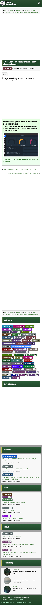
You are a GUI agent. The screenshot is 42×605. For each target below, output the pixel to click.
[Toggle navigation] (39, 3)
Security (7, 369)
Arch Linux (17, 329)
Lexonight (16, 569)
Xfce (16, 377)
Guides (7, 68)
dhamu (15, 586)
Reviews (17, 366)
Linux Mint (32, 349)
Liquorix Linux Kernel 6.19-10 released (13, 502)
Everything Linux (29, 334)
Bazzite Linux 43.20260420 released (12, 518)
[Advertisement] (21, 36)
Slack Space (19, 369)
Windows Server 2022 (9, 456)
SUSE (6, 375)
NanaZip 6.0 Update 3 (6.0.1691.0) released (15, 469)
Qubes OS (29, 363)
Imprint (3, 602)
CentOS (16, 332)
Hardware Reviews (9, 343)
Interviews (21, 343)
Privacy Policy (20, 602)
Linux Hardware (20, 349)
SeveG (14, 578)
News (4, 74)
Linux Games (8, 349)
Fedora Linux (8, 337)
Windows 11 (7, 474)
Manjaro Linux (8, 357)
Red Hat (7, 366)
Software (7, 372)
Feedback (20, 337)
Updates (34, 375)
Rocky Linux (29, 366)
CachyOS (6, 332)
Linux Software (8, 355)
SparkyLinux (33, 372)
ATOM (29, 602)
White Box (7, 377)
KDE (31, 343)
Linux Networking (9, 352)
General (30, 337)
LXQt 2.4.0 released (8, 510)
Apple (7, 541)
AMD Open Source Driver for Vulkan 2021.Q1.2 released (19, 169)
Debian (7, 334)
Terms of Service (10, 602)
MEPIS (18, 357)
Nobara (6, 360)
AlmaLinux (7, 326)
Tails (15, 375)
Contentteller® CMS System (15, 599)
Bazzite (27, 329)
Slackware (31, 369)
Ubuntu (23, 375)
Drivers (17, 334)
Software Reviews (20, 372)
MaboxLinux (21, 355)
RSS (26, 602)
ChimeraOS (26, 332)
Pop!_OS (6, 363)
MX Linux (28, 357)
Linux (6, 346)
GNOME (17, 340)
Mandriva (31, 355)
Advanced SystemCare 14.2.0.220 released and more (23, 173)
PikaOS (28, 360)
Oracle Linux (17, 360)
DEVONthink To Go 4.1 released (11, 536)
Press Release (17, 363)
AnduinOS (7, 329)
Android (30, 326)
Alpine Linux (19, 326)
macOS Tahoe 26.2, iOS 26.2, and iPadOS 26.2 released (18, 544)
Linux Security (22, 352)
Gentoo (7, 340)
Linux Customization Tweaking (21, 346)
